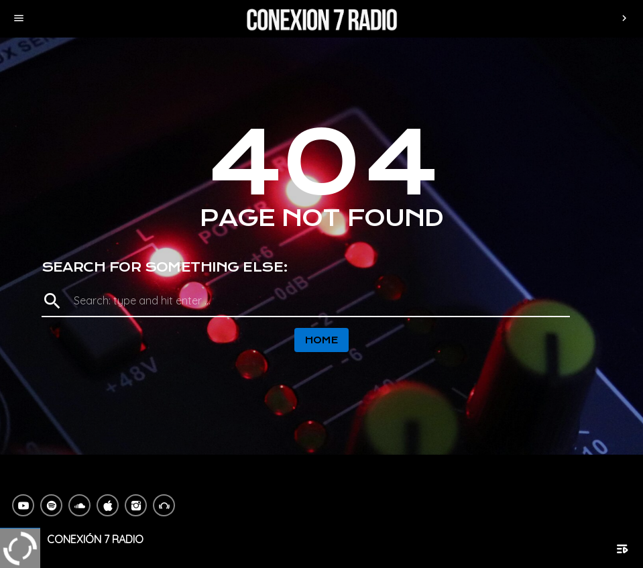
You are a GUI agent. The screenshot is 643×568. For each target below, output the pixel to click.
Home (322, 340)
